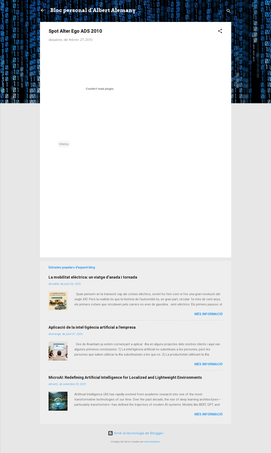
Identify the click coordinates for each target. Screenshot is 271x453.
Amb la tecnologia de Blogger (135, 433)
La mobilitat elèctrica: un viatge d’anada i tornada (93, 277)
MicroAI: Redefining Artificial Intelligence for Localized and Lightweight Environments (125, 377)
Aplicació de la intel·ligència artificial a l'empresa (92, 327)
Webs (64, 144)
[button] (220, 31)
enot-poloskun (152, 441)
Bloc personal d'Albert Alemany (93, 10)
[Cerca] (228, 11)
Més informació (208, 314)
